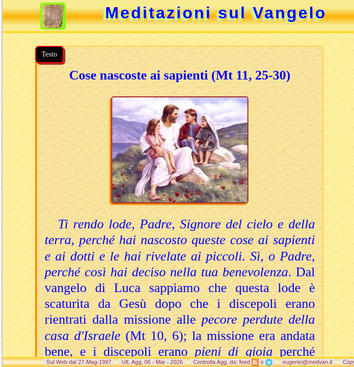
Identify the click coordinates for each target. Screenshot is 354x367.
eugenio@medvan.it (308, 362)
